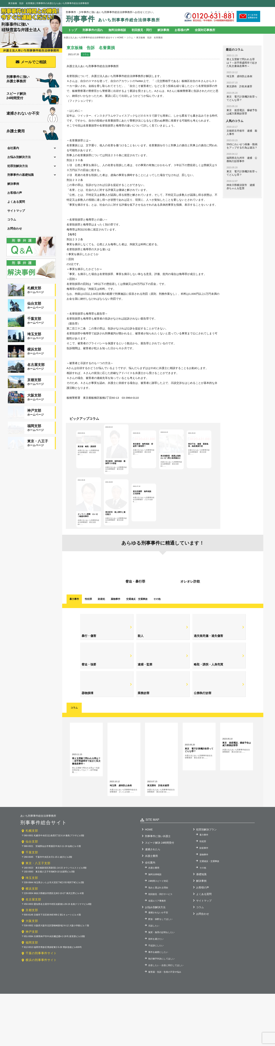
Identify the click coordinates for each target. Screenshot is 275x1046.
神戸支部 (32, 984)
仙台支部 (32, 893)
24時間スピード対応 (158, 933)
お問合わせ (14, 228)
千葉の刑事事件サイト (41, 1005)
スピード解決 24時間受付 (159, 894)
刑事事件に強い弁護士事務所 (32, 79)
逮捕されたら (152, 901)
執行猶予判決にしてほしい (161, 1011)
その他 (157, 651)
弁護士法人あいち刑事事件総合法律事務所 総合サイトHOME (93, 37)
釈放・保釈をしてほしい (160, 971)
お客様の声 (14, 192)
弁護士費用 (32, 131)
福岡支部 (32, 994)
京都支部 (32, 962)
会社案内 (13, 148)
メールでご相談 (33, 62)
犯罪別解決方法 (17, 166)
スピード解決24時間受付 (32, 96)
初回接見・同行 (141, 30)
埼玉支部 (32, 930)
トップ (72, 30)
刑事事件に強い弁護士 (158, 888)
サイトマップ (16, 210)
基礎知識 (201, 926)
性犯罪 (88, 651)
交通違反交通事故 (137, 651)
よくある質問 (16, 201)
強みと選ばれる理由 (158, 939)
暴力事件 (74, 651)
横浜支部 (32, 940)
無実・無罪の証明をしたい (161, 984)
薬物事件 (115, 651)
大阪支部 (32, 973)
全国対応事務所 (205, 30)
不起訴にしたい (156, 997)
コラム (11, 219)
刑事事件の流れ (92, 30)
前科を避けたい (156, 991)
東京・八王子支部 (38, 915)
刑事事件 (113, 19)
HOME (149, 881)
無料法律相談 (117, 30)
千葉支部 (32, 904)
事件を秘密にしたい (158, 1004)
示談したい (153, 978)
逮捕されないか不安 (32, 113)
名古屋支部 (33, 951)
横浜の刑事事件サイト (41, 1012)
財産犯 (101, 651)
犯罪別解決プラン (206, 881)
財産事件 (203, 900)
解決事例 (13, 183)
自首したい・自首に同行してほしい (165, 1017)
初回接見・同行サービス (160, 946)
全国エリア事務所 (157, 953)
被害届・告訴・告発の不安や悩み (164, 1024)
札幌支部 (32, 882)
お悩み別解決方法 (19, 157)
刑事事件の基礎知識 (20, 174)
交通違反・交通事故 (209, 913)
